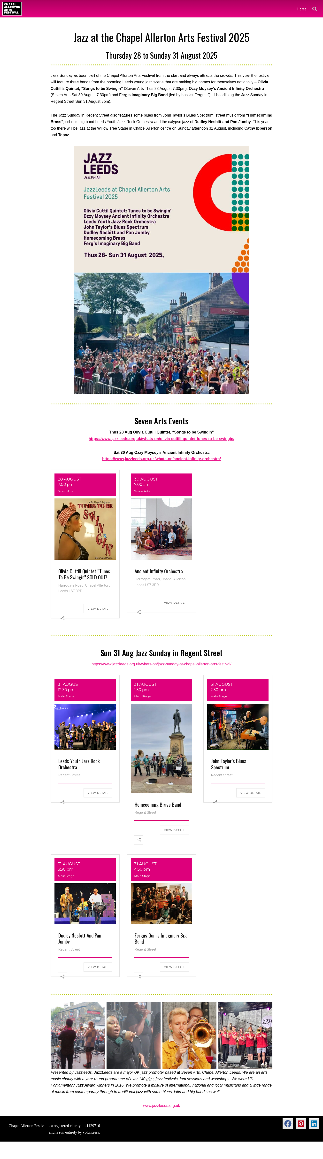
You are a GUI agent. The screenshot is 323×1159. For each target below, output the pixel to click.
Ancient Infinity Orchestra (159, 572)
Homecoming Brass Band (158, 805)
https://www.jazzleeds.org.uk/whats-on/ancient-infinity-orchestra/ (161, 460)
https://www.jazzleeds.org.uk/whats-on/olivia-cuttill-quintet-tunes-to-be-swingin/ (161, 439)
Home (301, 9)
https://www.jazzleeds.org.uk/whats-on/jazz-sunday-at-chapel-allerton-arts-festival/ (161, 665)
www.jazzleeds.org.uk (161, 1106)
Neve (8, 1153)
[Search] (314, 8)
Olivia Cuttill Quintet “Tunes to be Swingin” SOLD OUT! (84, 575)
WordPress (42, 1153)
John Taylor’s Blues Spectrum (228, 764)
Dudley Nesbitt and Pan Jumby (79, 939)
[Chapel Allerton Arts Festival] (12, 9)
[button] (288, 1124)
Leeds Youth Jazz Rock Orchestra (79, 764)
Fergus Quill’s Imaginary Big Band (161, 939)
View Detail (98, 609)
